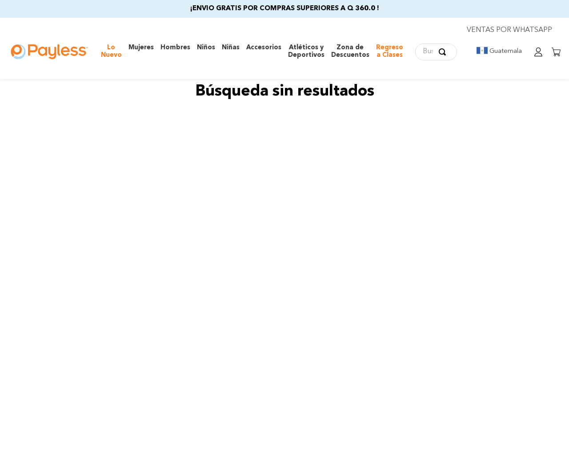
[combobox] (436, 52)
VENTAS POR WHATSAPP (509, 30)
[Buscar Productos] (444, 52)
